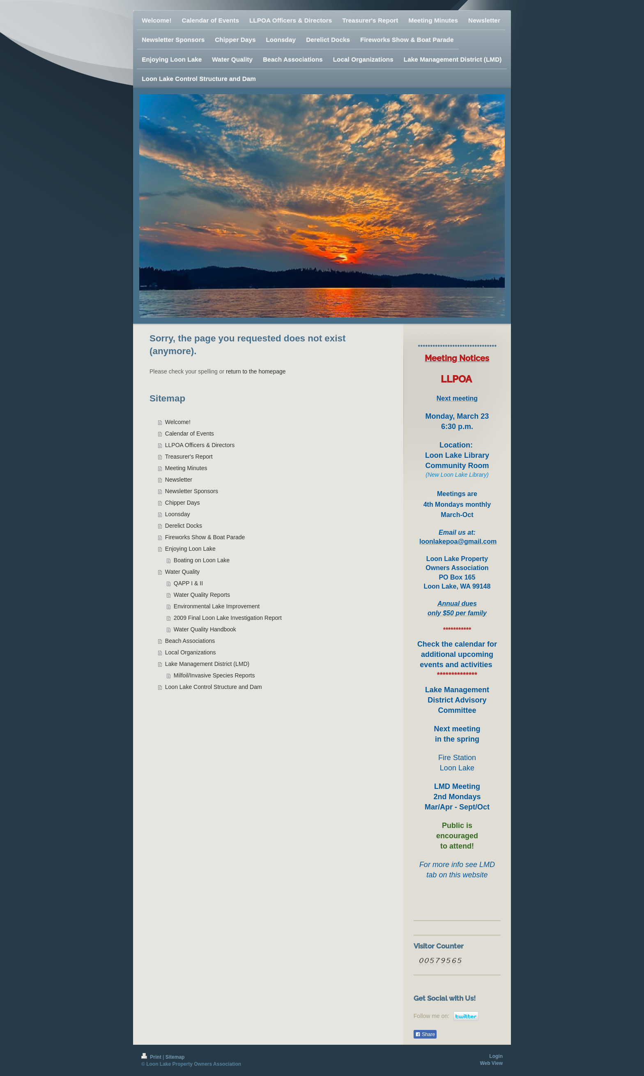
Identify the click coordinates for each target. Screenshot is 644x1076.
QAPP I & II (188, 583)
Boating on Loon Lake (202, 560)
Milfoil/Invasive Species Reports (214, 675)
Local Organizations (190, 652)
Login (496, 1056)
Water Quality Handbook (205, 629)
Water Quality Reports (202, 594)
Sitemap (175, 1057)
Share (425, 1034)
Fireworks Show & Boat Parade (205, 537)
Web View (491, 1063)
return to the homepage (256, 371)
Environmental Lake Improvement (217, 606)
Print (152, 1057)
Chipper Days (182, 502)
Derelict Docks (183, 525)
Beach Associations (190, 641)
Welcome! (178, 422)
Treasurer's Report (189, 456)
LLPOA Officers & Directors (200, 445)
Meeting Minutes (186, 468)
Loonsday (177, 514)
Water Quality (182, 571)
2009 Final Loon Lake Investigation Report (228, 618)
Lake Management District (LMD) (207, 664)
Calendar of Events (189, 433)
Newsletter (178, 479)
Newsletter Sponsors (191, 491)
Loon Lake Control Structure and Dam (213, 687)
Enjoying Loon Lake (190, 548)
